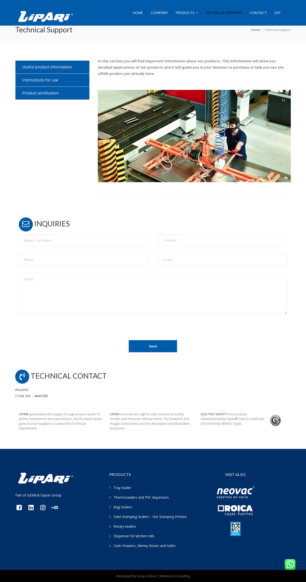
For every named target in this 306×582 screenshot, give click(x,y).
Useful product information (47, 67)
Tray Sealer (122, 487)
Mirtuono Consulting (175, 576)
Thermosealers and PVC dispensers (141, 497)
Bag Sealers (123, 507)
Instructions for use (40, 80)
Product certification (40, 93)
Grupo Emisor (147, 576)
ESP (278, 13)
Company (159, 13)
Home (138, 13)
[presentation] (55, 330)
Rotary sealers (125, 526)
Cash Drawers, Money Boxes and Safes (145, 545)
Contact (258, 13)
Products (185, 13)
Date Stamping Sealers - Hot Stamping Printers (150, 516)
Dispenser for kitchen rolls (134, 536)
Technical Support (224, 13)
